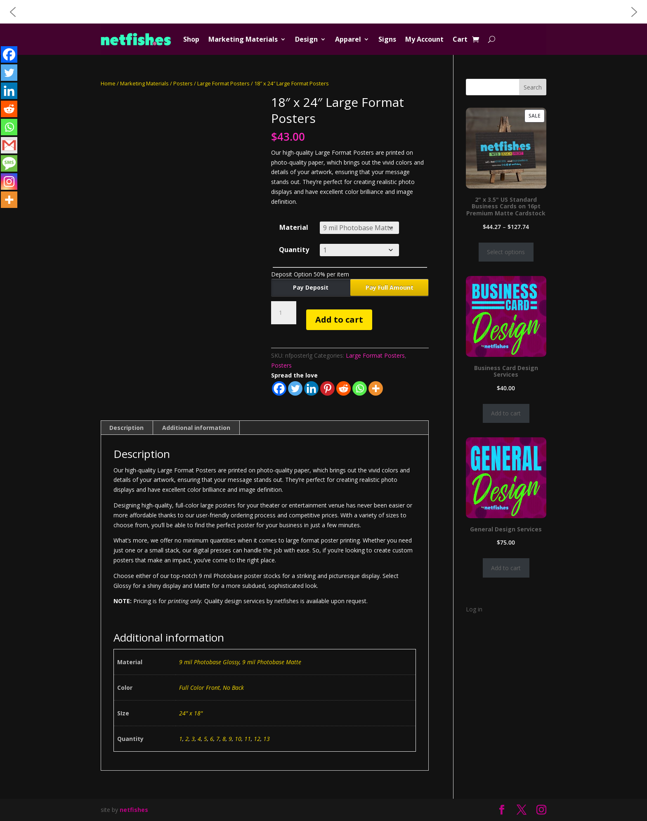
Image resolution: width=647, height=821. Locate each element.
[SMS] (9, 163)
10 (238, 739)
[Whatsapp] (359, 388)
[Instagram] (9, 181)
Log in (474, 609)
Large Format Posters (223, 83)
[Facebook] (279, 388)
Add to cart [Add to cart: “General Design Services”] (506, 568)
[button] (12, 12)
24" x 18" (191, 713)
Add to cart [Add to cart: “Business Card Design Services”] (506, 413)
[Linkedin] (311, 388)
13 (266, 739)
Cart (460, 39)
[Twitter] (295, 388)
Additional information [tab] (196, 428)
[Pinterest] (327, 388)
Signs (387, 39)
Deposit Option (310, 274)
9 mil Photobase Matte (271, 662)
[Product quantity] (283, 312)
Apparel (348, 39)
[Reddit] (343, 388)
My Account (424, 39)
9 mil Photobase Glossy (209, 662)
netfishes (134, 810)
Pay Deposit (310, 287)
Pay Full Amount (389, 287)
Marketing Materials (243, 39)
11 (247, 739)
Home (108, 83)
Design (306, 39)
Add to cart (339, 319)
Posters (183, 83)
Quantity (294, 249)
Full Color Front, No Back (211, 687)
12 (257, 739)
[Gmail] (9, 145)
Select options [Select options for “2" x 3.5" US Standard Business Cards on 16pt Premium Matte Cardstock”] (506, 252)
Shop (191, 39)
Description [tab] (126, 428)
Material (293, 227)
